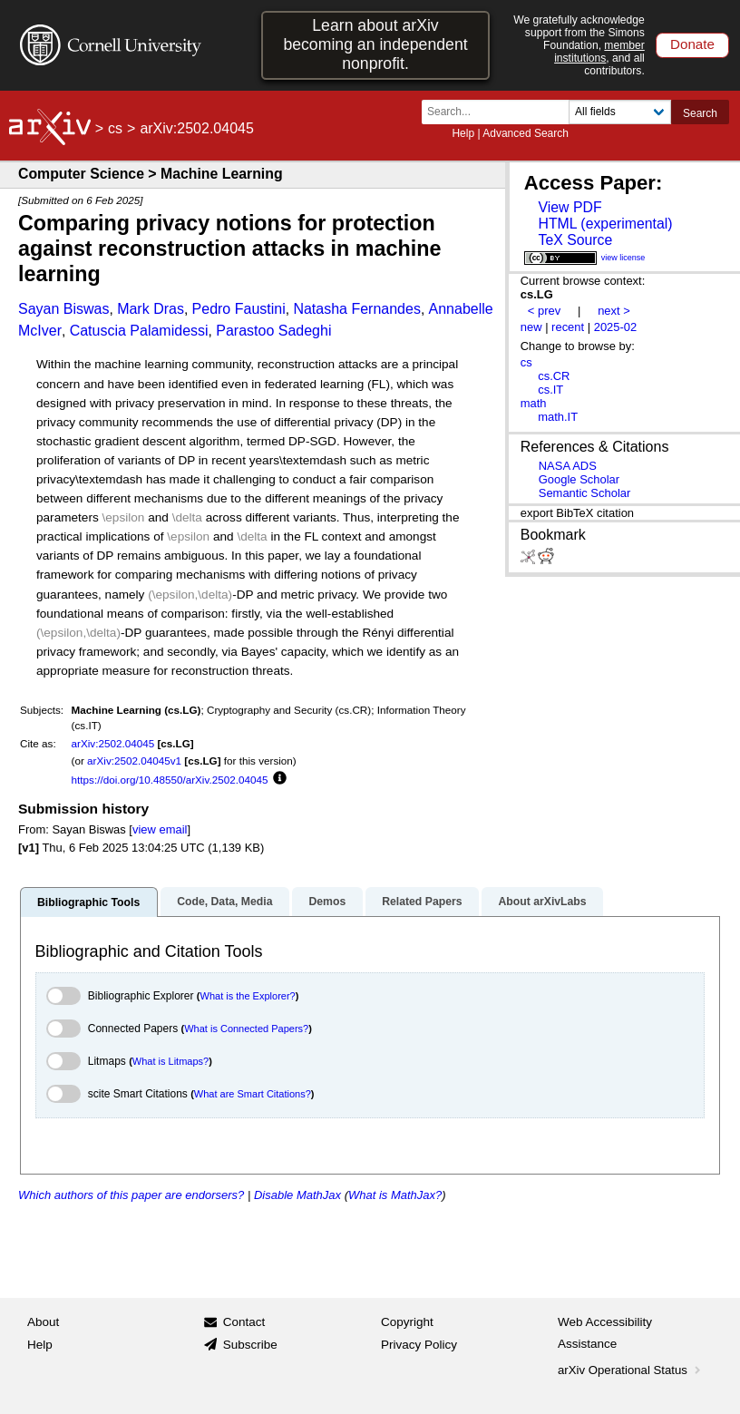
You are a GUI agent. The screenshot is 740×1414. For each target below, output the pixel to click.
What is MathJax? (395, 1195)
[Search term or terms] (500, 112)
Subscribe (250, 1344)
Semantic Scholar (585, 493)
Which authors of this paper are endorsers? (131, 1195)
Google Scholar (579, 479)
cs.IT (550, 389)
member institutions (599, 51)
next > (614, 310)
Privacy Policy (419, 1344)
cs (115, 128)
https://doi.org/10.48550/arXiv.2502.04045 (170, 779)
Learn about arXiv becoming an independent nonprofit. (375, 44)
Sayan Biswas (64, 309)
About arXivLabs (542, 901)
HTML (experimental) (605, 223)
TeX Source (575, 240)
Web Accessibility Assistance (605, 1333)
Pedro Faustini (239, 309)
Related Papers (422, 901)
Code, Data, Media (224, 901)
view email (159, 829)
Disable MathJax (297, 1195)
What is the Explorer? (248, 995)
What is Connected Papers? (246, 1028)
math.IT (558, 417)
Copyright (407, 1322)
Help (463, 133)
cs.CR (554, 376)
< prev (544, 310)
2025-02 (616, 327)
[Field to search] (620, 112)
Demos (327, 901)
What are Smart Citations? (252, 1093)
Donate (692, 44)
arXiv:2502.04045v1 (134, 760)
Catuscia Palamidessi (139, 330)
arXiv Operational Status (631, 1370)
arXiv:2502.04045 (113, 743)
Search (700, 113)
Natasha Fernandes (357, 309)
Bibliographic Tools (88, 902)
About (43, 1322)
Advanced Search (525, 133)
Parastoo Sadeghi (273, 330)
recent (567, 327)
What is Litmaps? (170, 1061)
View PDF (569, 207)
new (531, 327)
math (534, 403)
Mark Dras (150, 309)
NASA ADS (568, 466)
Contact (244, 1322)
